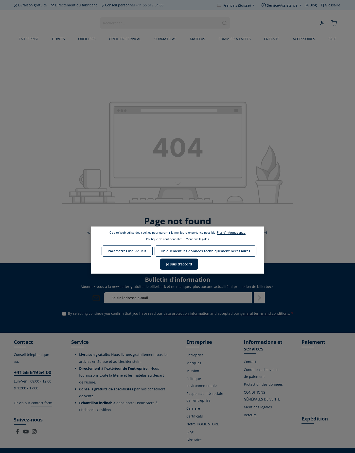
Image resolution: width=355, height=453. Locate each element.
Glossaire (330, 5)
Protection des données (263, 384)
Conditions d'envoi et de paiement (261, 373)
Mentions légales (258, 407)
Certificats (194, 416)
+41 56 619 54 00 (32, 372)
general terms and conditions (264, 313)
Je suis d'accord (179, 264)
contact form (41, 403)
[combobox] (160, 23)
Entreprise (195, 355)
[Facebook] (18, 433)
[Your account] (322, 23)
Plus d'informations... (231, 232)
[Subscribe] (259, 297)
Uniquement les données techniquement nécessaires (205, 251)
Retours (250, 415)
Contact (250, 361)
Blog (311, 5)
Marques (193, 363)
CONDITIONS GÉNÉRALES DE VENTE (262, 395)
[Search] (224, 23)
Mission (192, 370)
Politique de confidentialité (164, 239)
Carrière (193, 408)
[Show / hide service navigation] (281, 5)
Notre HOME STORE (202, 424)
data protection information (186, 313)
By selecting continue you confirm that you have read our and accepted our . (180, 313)
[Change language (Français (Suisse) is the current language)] (236, 5)
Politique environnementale (201, 382)
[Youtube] (26, 433)
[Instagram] (34, 433)
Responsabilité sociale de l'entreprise (204, 397)
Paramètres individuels (127, 251)
